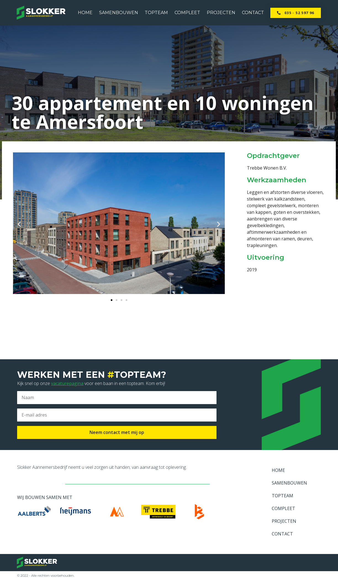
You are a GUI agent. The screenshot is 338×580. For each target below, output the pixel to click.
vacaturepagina (67, 383)
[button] (295, 13)
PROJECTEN (221, 12)
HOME (85, 12)
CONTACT (253, 12)
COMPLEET (187, 12)
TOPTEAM (156, 12)
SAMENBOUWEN (118, 12)
